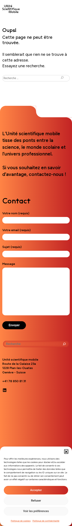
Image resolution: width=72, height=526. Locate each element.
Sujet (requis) (36, 250)
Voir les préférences (36, 511)
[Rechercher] (64, 344)
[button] (66, 451)
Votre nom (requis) (36, 216)
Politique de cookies (21, 521)
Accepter (36, 490)
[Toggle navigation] (65, 8)
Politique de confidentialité (45, 521)
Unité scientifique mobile (11, 9)
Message (36, 289)
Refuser (36, 500)
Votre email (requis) (36, 233)
